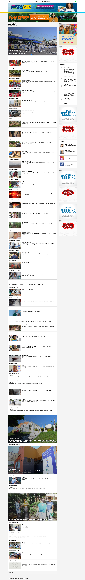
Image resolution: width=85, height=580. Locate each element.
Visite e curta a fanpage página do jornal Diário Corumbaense (68, 164)
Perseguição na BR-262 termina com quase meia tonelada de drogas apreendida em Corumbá (69, 79)
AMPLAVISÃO (66, 150)
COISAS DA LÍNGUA (67, 144)
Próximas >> (13, 567)
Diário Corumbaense (42, 1)
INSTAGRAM (66, 156)
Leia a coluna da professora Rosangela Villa (69, 145)
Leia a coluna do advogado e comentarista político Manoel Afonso (69, 151)
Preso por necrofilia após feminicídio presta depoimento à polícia (68, 94)
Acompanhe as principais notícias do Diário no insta (69, 158)
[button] (55, 40)
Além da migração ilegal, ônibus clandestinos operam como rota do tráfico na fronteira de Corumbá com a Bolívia (68, 71)
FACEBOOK (66, 162)
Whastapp (74, 1)
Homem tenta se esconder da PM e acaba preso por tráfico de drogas (69, 101)
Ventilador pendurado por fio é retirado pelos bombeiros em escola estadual (69, 87)
